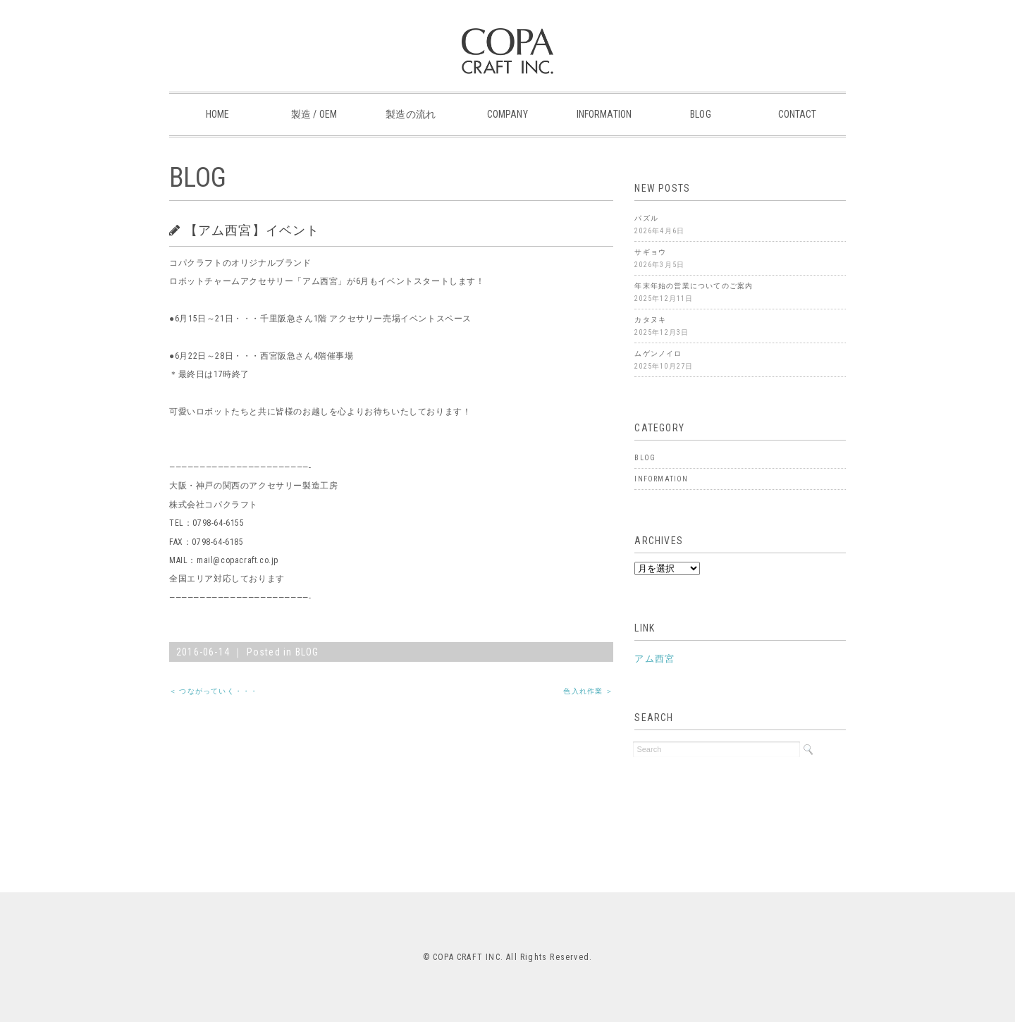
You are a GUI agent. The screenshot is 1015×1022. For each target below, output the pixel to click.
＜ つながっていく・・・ (213, 691)
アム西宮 (654, 658)
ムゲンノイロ (658, 353)
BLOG (700, 114)
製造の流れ (411, 114)
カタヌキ (650, 320)
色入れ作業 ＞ (588, 691)
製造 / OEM (314, 114)
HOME (218, 114)
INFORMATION (604, 114)
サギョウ (650, 252)
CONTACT (797, 114)
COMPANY (507, 114)
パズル (646, 218)
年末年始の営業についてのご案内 (693, 286)
